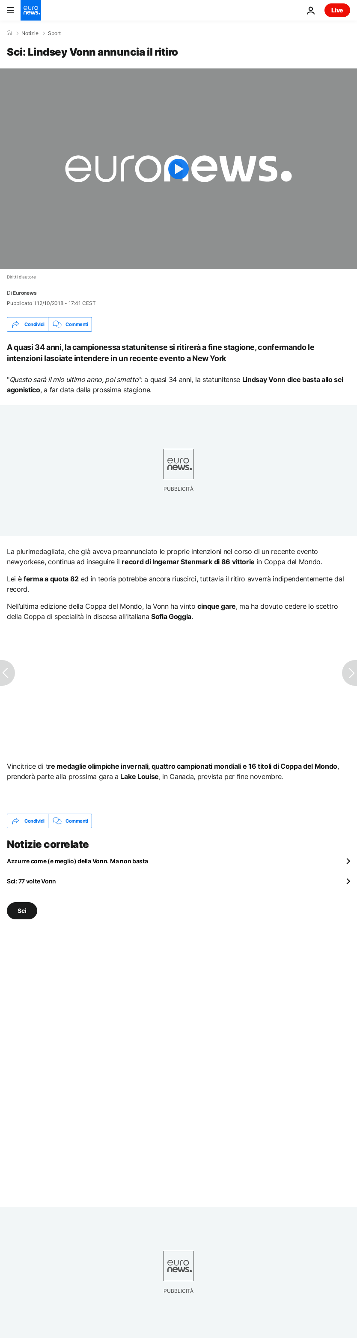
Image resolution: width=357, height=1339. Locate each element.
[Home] (9, 33)
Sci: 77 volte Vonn (31, 881)
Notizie (30, 33)
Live (337, 10)
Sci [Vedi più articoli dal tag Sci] (22, 910)
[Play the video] (178, 168)
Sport (54, 33)
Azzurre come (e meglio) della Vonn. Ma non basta (77, 861)
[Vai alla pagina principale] (31, 10)
